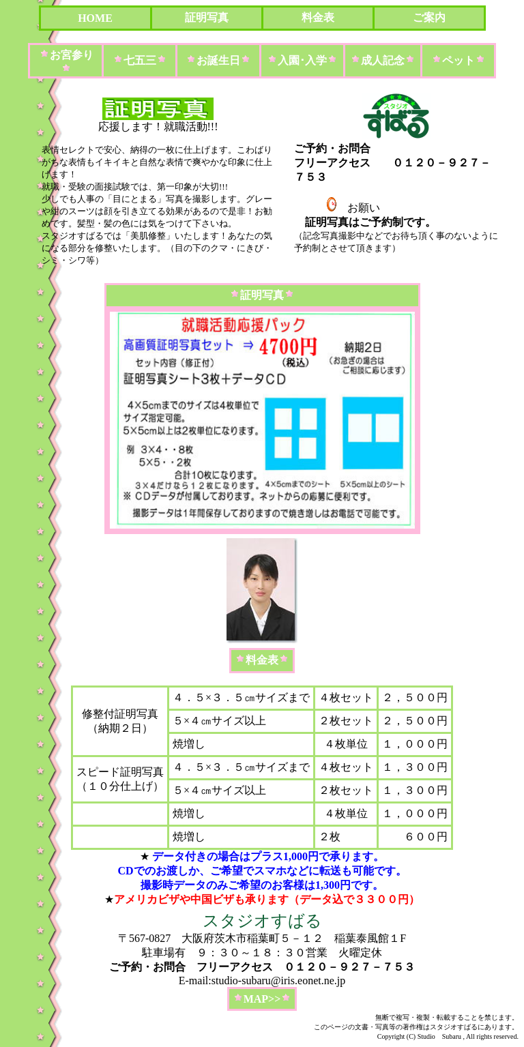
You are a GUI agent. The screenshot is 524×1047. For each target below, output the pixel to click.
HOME (95, 18)
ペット (458, 60)
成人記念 (383, 60)
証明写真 (207, 17)
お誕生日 (218, 60)
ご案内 (429, 17)
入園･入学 (302, 60)
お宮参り (71, 55)
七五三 (139, 60)
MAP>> (262, 999)
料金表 (318, 17)
